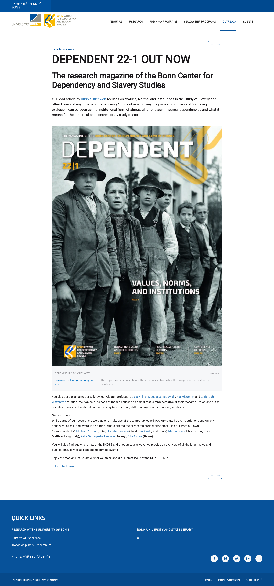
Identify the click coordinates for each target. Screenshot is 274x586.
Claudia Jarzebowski (161, 396)
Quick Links (29, 517)
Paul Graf (144, 431)
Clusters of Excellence (29, 538)
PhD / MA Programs (163, 21)
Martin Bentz (176, 431)
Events (248, 21)
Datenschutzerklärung (229, 579)
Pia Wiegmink (185, 396)
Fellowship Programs (200, 21)
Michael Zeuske (86, 431)
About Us (116, 21)
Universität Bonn (27, 3)
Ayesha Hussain (118, 431)
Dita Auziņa (135, 436)
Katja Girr (86, 436)
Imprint (208, 579)
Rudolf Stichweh (93, 99)
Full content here (63, 466)
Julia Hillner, (139, 396)
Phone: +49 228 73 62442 (31, 556)
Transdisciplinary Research (32, 545)
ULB (142, 538)
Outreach (229, 21)
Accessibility (254, 579)
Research (136, 21)
